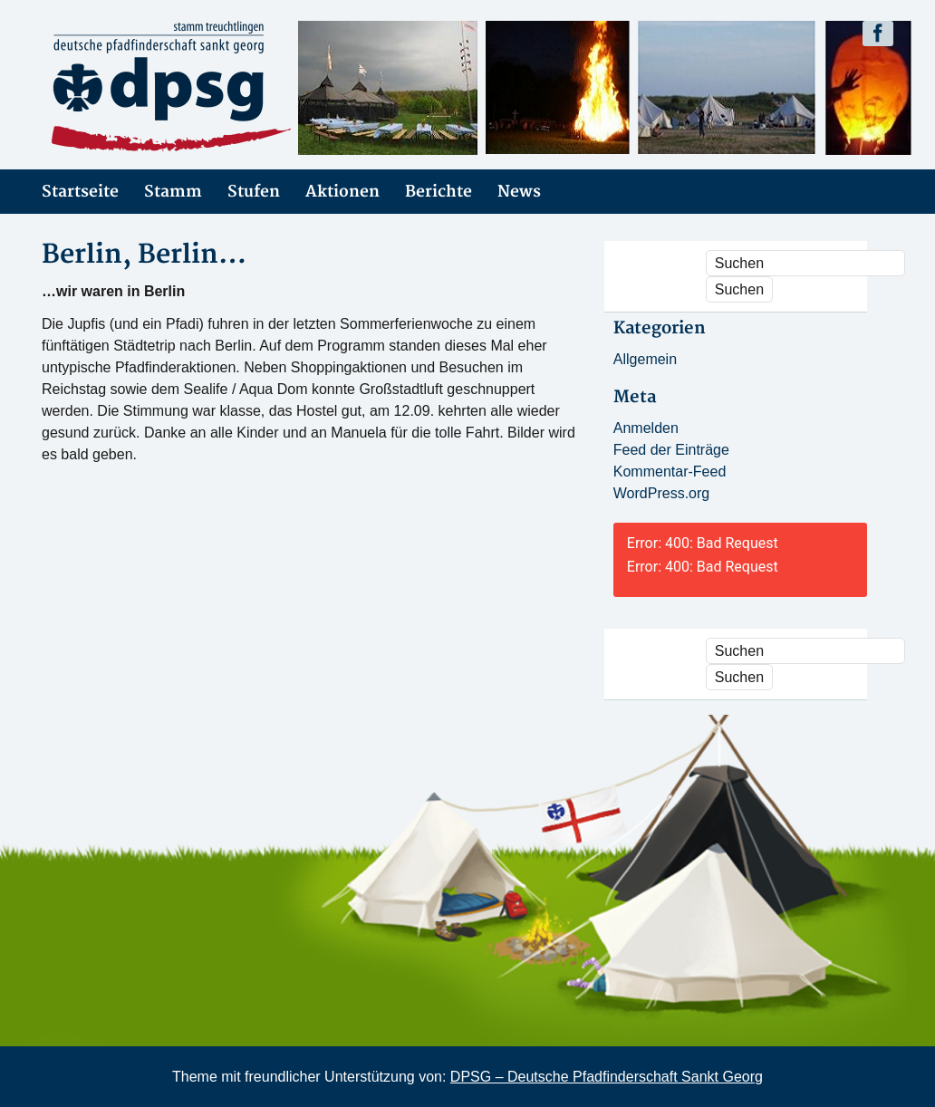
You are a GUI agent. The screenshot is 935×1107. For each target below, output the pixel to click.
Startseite (80, 191)
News (519, 191)
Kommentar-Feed (670, 471)
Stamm (173, 191)
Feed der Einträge (671, 449)
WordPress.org (661, 493)
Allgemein (645, 359)
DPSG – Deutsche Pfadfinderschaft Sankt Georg (606, 1076)
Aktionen (342, 191)
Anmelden (646, 428)
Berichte (438, 191)
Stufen (253, 191)
